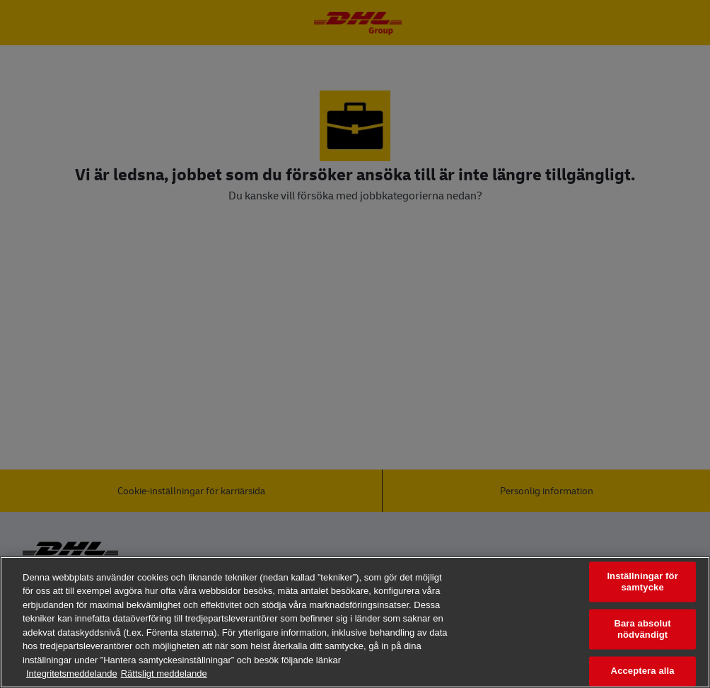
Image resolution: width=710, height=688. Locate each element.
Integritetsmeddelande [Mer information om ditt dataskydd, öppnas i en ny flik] (71, 673)
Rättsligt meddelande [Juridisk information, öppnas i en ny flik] (164, 673)
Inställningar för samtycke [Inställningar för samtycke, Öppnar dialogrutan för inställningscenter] (642, 582)
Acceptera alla (643, 671)
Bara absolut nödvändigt (642, 630)
